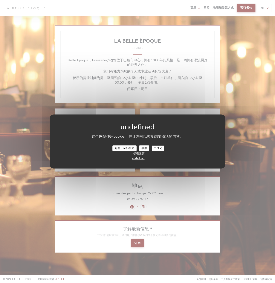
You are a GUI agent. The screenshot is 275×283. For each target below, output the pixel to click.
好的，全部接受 (124, 148)
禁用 (144, 148)
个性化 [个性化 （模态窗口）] (158, 148)
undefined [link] (138, 158)
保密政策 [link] (139, 154)
